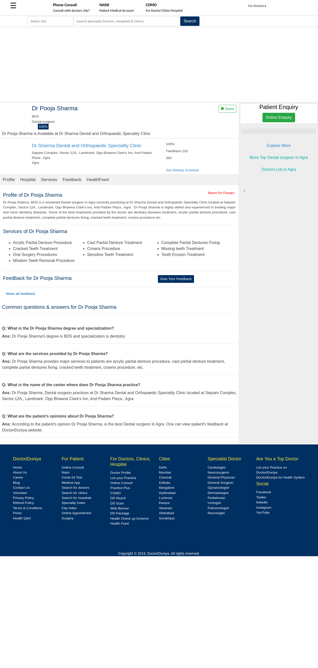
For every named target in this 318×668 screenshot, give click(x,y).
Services (49, 179)
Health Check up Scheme (129, 518)
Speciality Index (73, 503)
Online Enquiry (279, 117)
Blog (16, 483)
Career (18, 477)
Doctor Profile (120, 473)
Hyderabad (167, 493)
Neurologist (216, 513)
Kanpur (164, 503)
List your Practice (123, 478)
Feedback (72, 179)
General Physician (221, 477)
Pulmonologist (218, 508)
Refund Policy (23, 503)
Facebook (263, 492)
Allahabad (166, 513)
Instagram (263, 507)
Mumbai (165, 472)
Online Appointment (76, 513)
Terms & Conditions (27, 508)
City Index (69, 508)
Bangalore (166, 487)
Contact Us (21, 487)
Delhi (163, 467)
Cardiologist (217, 467)
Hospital (27, 179)
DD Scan (117, 503)
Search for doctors (75, 487)
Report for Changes (221, 193)
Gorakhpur (167, 518)
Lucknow (165, 498)
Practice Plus (120, 488)
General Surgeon (221, 483)
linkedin (262, 502)
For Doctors (258, 6)
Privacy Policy (23, 498)
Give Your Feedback (175, 279)
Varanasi (165, 508)
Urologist (214, 503)
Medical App (71, 483)
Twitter (261, 497)
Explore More (279, 145)
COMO (115, 493)
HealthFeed (98, 179)
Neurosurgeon (218, 472)
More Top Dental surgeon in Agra (279, 157)
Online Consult (73, 467)
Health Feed (119, 523)
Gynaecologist (218, 487)
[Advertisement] (159, 64)
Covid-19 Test (72, 477)
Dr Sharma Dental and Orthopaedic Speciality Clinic (86, 145)
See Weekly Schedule (182, 170)
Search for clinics (74, 493)
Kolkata (164, 483)
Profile (9, 179)
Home (17, 467)
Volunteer (20, 493)
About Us (20, 472)
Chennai (165, 477)
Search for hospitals (76, 498)
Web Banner (119, 508)
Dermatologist (218, 493)
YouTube (262, 512)
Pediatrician (216, 498)
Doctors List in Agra (278, 169)
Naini (65, 472)
